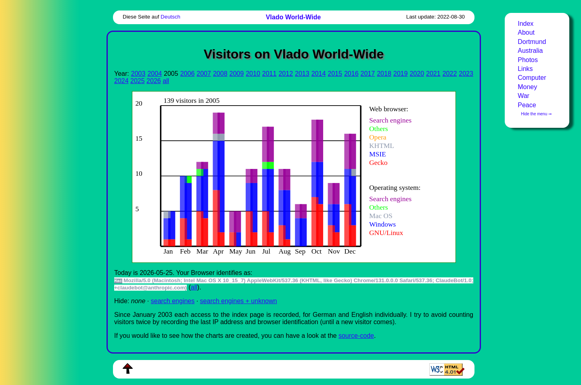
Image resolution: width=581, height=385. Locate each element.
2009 (237, 73)
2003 (138, 73)
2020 (417, 73)
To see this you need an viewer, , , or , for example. (287, 176)
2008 (220, 73)
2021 (433, 73)
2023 (466, 73)
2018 (384, 73)
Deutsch (170, 17)
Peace (527, 105)
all (166, 80)
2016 (351, 73)
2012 (285, 73)
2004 (154, 73)
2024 (121, 80)
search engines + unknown (238, 301)
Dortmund (532, 41)
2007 (203, 73)
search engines (173, 301)
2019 (400, 73)
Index (525, 23)
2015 (335, 73)
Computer (532, 77)
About (526, 32)
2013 (302, 73)
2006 (187, 73)
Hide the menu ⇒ (536, 114)
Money (527, 86)
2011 (269, 73)
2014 (318, 73)
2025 (137, 80)
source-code (356, 335)
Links (525, 68)
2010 (253, 73)
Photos (528, 59)
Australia (530, 50)
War (523, 95)
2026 (153, 80)
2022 (450, 73)
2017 (368, 73)
